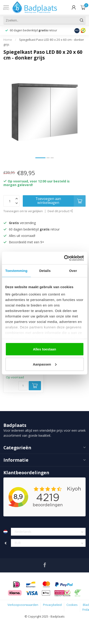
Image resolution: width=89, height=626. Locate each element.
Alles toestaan (44, 349)
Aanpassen (44, 364)
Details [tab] (45, 271)
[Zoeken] (82, 20)
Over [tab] (73, 271)
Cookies (72, 605)
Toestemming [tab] (16, 271)
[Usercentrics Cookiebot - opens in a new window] (64, 258)
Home (7, 40)
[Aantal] (23, 385)
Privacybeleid (52, 605)
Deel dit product (60, 211)
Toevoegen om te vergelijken (23, 211)
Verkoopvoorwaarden (23, 605)
